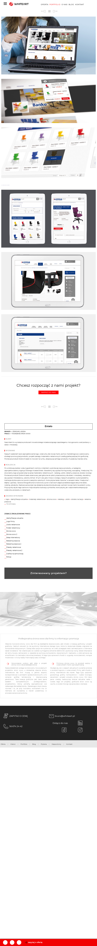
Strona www (11, 531)
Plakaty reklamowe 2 (14, 550)
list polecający (11, 504)
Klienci (13, 744)
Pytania (44, 744)
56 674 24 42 (12, 726)
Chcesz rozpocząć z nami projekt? (48, 389)
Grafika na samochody (14, 554)
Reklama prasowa (13, 541)
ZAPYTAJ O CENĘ (15, 716)
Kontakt (79, 4)
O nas (64, 4)
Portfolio (55, 4)
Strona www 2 (11, 534)
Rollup (8, 557)
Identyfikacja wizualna (14, 518)
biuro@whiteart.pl (61, 716)
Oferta (44, 4)
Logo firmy (10, 521)
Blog (71, 4)
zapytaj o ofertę (35, 942)
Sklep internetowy (13, 537)
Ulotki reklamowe (13, 524)
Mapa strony (56, 744)
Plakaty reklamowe (13, 547)
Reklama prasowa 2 (13, 544)
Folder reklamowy (13, 528)
